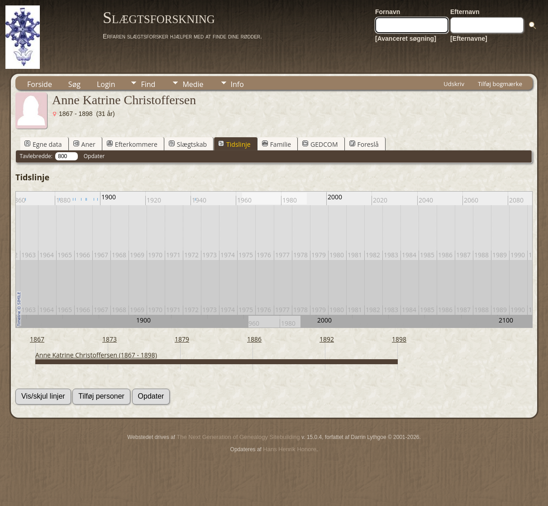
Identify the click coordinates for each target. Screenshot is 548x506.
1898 (399, 339)
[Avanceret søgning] (405, 38)
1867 (37, 339)
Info (237, 84)
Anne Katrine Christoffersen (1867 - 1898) (96, 355)
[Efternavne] (468, 38)
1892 (326, 339)
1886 (254, 339)
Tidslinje (234, 144)
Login (106, 84)
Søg (74, 84)
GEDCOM (320, 144)
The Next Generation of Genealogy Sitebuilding (238, 437)
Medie (192, 84)
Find (148, 84)
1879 (182, 339)
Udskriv (453, 84)
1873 (109, 339)
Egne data (43, 144)
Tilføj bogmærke (500, 84)
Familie (276, 144)
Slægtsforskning (159, 18)
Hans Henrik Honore (289, 449)
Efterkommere (132, 144)
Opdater (94, 156)
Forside (39, 84)
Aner (84, 144)
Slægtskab (188, 144)
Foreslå (364, 144)
